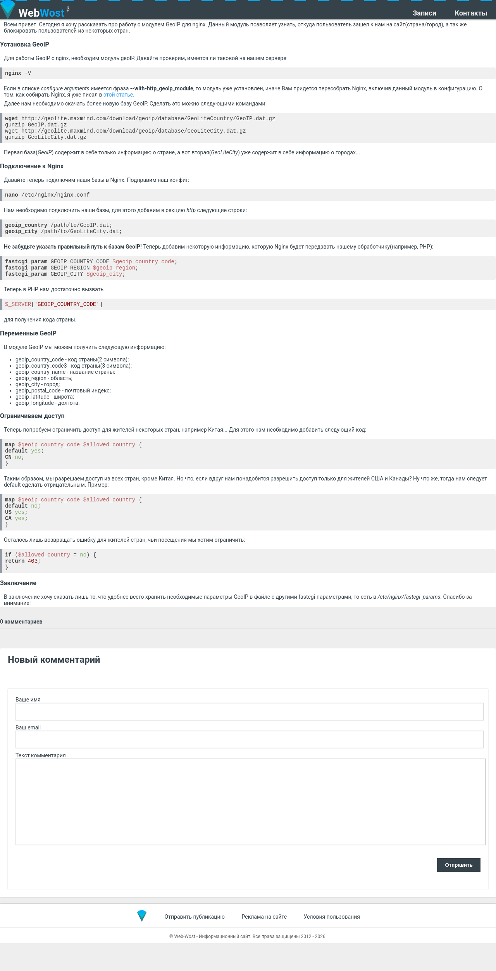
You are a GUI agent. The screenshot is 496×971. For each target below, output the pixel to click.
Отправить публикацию (195, 945)
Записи (424, 13)
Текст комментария (41, 783)
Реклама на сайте (264, 945)
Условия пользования (332, 945)
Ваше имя (28, 727)
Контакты (471, 13)
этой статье (118, 96)
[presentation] (74, 893)
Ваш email (28, 755)
